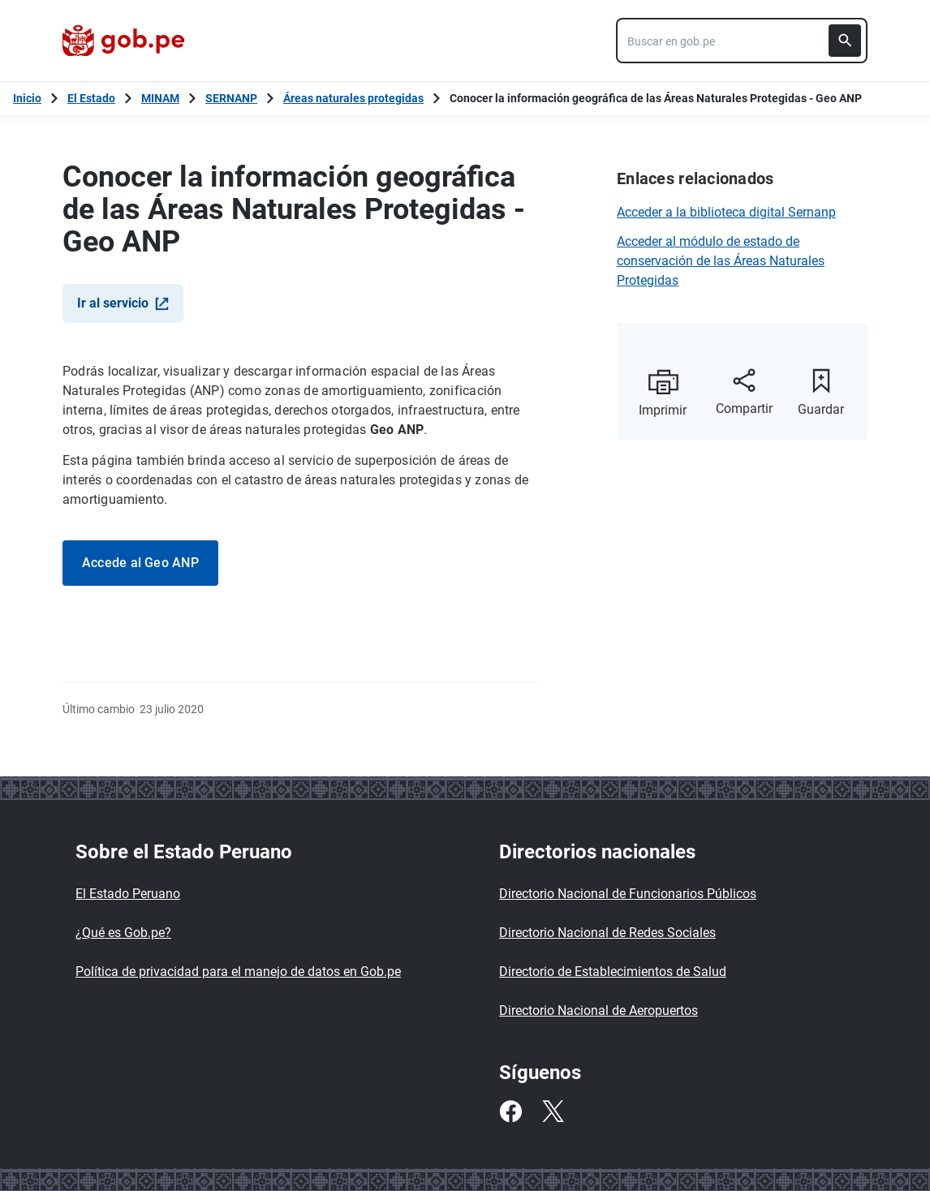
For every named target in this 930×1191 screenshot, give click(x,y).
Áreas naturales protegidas (353, 98)
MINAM (160, 98)
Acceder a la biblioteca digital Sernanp (726, 212)
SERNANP (231, 98)
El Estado (91, 98)
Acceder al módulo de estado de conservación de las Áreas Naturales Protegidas (721, 261)
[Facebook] (510, 1111)
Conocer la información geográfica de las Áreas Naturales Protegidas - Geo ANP (656, 98)
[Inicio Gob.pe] (27, 98)
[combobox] (742, 40)
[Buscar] (845, 40)
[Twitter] (552, 1111)
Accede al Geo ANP (140, 562)
